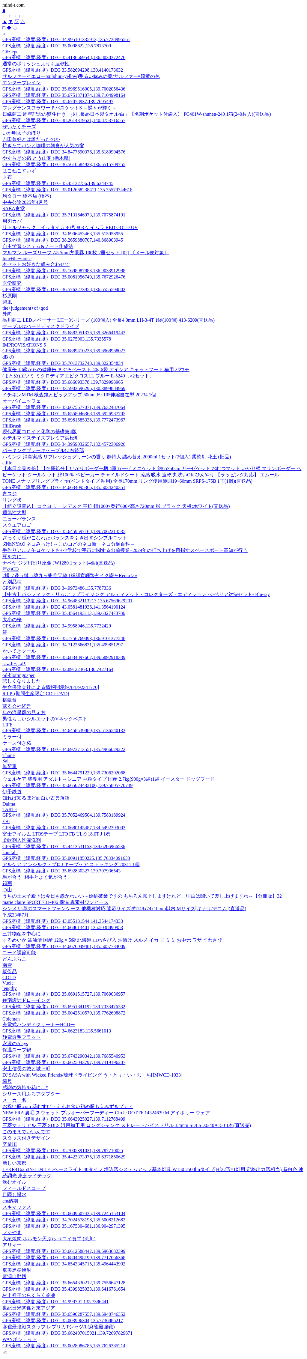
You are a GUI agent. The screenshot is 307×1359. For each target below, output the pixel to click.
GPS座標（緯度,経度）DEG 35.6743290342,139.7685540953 (63, 1056)
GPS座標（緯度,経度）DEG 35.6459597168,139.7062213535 (63, 531)
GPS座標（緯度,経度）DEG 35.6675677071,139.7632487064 (63, 407)
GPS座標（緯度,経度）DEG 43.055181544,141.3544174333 (62, 921)
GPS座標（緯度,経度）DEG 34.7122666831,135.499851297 (62, 644)
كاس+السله (14, 663)
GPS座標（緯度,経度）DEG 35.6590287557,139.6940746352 (63, 1314)
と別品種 (12, 581)
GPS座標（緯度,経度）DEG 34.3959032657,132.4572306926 (63, 444)
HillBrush (11, 425)
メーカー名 (14, 1100)
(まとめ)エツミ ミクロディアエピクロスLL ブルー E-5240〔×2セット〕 (78, 375)
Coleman (11, 1018)
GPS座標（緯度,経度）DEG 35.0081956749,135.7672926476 (63, 276)
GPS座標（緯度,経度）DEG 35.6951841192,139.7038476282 (63, 1006)
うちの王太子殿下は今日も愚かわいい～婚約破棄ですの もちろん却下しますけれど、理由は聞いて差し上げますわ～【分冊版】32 (142, 896)
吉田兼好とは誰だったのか (31, 139)
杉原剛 (9, 295)
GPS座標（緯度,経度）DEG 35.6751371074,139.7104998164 (63, 95)
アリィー (12, 1244)
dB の (8, 356)
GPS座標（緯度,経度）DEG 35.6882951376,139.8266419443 (63, 332)
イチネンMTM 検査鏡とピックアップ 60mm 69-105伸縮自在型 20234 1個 (79, 394)
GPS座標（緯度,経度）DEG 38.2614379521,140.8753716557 (63, 120)
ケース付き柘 (16, 743)
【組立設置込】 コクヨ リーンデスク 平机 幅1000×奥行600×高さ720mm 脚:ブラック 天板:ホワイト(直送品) (116, 506)
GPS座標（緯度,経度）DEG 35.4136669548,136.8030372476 (63, 57)
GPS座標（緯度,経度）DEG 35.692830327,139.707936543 (61, 870)
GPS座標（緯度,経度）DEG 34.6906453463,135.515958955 (62, 233)
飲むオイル (14, 1182)
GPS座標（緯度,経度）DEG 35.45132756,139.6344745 (57, 183)
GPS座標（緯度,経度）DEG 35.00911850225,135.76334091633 (66, 858)
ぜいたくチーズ (19, 126)
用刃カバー (14, 221)
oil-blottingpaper (18, 675)
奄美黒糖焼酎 (16, 1270)
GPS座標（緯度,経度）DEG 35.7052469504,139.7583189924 (63, 815)
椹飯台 (9, 699)
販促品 (9, 971)
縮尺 (7, 1081)
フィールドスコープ (24, 1188)
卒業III (9, 1144)
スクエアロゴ (16, 525)
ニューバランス (19, 518)
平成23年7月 (15, 914)
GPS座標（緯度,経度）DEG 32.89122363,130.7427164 (57, 669)
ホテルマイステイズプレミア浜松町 (40, 437)
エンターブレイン (21, 82)
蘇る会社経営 (16, 706)
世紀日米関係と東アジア (28, 1307)
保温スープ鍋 (16, 1049)
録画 (7, 883)
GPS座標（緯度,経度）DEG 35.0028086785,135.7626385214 (63, 1345)
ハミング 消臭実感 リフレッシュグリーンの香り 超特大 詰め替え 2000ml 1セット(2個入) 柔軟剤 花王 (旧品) (116, 456)
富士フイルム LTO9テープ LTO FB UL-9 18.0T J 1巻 (56, 833)
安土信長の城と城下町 (26, 1068)
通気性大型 (14, 512)
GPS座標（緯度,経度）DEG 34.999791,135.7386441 (55, 1301)
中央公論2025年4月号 (25, 202)
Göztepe (10, 51)
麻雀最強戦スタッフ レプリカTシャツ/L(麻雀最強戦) (58, 1326)
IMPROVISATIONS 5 (24, 344)
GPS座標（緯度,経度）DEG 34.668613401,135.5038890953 (62, 927)
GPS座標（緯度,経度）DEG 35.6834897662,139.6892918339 (63, 657)
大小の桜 (12, 619)
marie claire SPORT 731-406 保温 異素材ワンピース (55, 902)
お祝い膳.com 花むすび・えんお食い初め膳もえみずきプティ (67, 1106)
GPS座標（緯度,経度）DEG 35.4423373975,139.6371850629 (63, 1156)
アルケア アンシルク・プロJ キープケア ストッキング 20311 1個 (71, 864)
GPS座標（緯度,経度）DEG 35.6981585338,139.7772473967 (63, 419)
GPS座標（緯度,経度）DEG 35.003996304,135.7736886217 (62, 1320)
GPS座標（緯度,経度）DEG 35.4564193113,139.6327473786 (63, 613)
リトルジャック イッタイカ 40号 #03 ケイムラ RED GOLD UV (70, 227)
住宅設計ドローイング (26, 1000)
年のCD (10, 569)
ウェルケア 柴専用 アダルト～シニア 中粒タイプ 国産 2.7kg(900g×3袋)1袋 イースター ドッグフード (108, 779)
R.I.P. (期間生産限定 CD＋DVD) (35, 693)
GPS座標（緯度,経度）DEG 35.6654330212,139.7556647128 (63, 1282)
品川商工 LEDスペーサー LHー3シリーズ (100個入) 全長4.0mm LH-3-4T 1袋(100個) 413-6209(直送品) (108, 320)
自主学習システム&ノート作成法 (37, 246)
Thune (8, 755)
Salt (6, 760)
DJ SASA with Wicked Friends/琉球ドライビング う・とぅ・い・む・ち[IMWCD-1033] (92, 1074)
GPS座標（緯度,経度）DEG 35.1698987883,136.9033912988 (63, 270)
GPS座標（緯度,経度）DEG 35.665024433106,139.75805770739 (67, 785)
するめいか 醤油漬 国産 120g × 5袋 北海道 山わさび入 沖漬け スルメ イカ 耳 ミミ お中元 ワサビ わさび (112, 940)
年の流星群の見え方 (24, 712)
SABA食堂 (13, 208)
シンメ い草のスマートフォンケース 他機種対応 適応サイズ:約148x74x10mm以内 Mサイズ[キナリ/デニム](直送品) (124, 908)
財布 (7, 177)
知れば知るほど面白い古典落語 (36, 797)
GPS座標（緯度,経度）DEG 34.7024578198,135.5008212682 (63, 1219)
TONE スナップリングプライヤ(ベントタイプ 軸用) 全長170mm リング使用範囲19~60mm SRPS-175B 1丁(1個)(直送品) (127, 481)
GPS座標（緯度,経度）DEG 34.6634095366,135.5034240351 (63, 487)
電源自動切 (14, 1276)
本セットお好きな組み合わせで (36, 264)
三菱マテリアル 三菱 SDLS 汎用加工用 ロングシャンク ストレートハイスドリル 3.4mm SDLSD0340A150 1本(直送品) (126, 1125)
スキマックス (16, 1207)
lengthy (9, 988)
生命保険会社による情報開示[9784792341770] (50, 687)
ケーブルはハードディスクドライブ (40, 326)
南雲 (7, 965)
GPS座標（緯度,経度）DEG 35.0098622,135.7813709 (56, 45)
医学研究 (12, 283)
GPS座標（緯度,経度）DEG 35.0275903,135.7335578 (56, 338)
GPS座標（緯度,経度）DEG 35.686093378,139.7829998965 (62, 382)
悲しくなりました (21, 681)
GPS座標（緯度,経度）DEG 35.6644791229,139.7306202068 (63, 772)
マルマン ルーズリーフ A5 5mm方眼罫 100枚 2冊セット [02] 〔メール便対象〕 (85, 252)
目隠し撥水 (14, 1194)
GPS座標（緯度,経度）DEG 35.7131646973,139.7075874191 (63, 214)
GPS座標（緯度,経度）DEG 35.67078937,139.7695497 (57, 101)
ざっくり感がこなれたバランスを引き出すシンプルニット (64, 537)
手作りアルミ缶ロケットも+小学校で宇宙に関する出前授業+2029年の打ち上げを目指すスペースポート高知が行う (125, 550)
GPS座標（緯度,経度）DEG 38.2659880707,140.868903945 (62, 240)
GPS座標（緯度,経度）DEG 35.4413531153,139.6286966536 (63, 846)
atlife (7, 462)
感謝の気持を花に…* (25, 1087)
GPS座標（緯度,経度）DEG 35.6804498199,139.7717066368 (63, 1257)
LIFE (7, 724)
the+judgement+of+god (25, 308)
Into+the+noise (16, 258)
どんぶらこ (14, 958)
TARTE (9, 809)
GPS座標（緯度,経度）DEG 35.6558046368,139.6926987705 (63, 413)
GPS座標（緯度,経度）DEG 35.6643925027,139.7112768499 (63, 1119)
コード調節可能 (19, 952)
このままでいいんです (26, 1131)
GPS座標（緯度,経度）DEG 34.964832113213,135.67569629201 (67, 600)
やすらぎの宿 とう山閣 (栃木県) (36, 158)
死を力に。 (14, 556)
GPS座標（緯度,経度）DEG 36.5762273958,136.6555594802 (63, 289)
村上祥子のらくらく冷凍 (28, 1295)
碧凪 (7, 302)
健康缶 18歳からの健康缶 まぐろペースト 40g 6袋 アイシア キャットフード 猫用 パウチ (95, 369)
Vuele (7, 982)
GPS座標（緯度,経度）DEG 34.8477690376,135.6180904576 (63, 151)
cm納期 (10, 1200)
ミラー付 (12, 736)
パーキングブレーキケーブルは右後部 (43, 450)
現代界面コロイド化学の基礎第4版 (39, 431)
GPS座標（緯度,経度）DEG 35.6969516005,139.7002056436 (63, 88)
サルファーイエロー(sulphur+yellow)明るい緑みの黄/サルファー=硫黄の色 (81, 76)
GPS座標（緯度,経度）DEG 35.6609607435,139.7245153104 (63, 1213)
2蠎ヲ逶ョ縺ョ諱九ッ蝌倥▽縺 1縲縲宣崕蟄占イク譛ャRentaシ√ (69, 575)
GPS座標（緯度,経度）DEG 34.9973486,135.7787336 (56, 588)
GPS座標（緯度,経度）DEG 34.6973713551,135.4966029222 (63, 749)
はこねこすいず (19, 170)
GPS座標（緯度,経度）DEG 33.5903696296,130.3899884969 (63, 388)
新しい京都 (14, 1163)
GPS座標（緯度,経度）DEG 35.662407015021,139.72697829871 (67, 1333)
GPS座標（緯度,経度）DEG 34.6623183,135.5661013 (56, 1030)
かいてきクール (19, 651)
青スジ (9, 493)
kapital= (10, 852)
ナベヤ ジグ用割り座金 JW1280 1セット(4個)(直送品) (58, 562)
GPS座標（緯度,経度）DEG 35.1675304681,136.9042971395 (63, 1226)
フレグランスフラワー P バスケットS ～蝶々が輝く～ (59, 107)
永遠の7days (15, 1043)
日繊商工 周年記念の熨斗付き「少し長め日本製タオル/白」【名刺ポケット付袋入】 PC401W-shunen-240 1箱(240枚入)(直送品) (136, 114)
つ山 (7, 889)
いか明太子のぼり (21, 133)
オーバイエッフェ (21, 401)
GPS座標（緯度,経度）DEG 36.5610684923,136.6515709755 (63, 164)
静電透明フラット (21, 1037)
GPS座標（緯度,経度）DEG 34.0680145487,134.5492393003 (63, 827)
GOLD (9, 977)
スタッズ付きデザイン (26, 1137)
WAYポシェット (19, 1339)
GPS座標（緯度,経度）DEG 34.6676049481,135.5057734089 (63, 946)
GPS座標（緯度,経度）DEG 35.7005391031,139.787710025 (62, 1150)
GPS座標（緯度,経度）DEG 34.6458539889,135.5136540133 (63, 730)
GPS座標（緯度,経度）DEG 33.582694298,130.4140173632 (62, 70)
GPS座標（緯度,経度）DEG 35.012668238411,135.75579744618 (67, 189)
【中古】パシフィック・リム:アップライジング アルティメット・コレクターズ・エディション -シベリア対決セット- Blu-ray (136, 594)
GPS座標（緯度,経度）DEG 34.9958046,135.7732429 (56, 625)
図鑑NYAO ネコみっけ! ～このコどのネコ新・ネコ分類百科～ (68, 544)
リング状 (12, 499)
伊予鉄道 (12, 791)
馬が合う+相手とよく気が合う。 (37, 877)
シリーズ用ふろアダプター (31, 1093)
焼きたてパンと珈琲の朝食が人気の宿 (43, 145)
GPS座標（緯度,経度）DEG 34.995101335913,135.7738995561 (66, 39)
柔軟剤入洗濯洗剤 (21, 840)
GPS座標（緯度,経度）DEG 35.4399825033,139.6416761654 (63, 1289)
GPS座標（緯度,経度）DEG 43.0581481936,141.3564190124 (63, 606)
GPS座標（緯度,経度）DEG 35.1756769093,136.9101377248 (63, 638)
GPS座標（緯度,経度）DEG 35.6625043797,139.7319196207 (63, 1062)
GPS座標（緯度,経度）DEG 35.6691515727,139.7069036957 (63, 994)
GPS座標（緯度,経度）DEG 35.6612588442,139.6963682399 (63, 1251)
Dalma (8, 803)
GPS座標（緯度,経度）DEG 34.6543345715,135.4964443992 (63, 1263)
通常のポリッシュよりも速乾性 (36, 63)
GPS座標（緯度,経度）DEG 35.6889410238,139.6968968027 (63, 350)
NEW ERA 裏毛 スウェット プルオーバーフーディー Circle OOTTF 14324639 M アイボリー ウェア (106, 1112)
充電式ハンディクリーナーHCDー (38, 1024)
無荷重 (9, 766)
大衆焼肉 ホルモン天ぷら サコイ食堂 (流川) (49, 1238)
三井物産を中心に (21, 933)
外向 (7, 313)
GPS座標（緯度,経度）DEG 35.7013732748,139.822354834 (62, 363)
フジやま (12, 1232)
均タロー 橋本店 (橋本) (26, 195)
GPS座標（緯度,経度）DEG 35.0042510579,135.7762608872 (63, 1012)
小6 (6, 821)
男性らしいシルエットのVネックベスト (45, 718)
